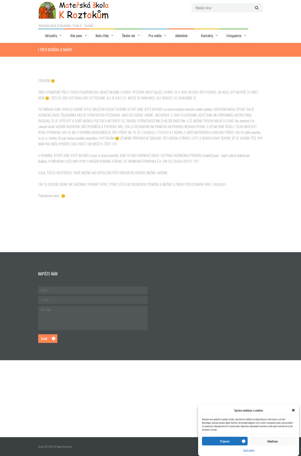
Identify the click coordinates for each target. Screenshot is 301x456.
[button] (293, 410)
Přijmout (225, 441)
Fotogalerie (234, 35)
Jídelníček (181, 35)
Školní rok (128, 35)
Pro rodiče (155, 35)
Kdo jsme (76, 35)
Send (44, 338)
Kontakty (207, 35)
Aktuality (51, 35)
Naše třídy (102, 35)
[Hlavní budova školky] (150, 398)
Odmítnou (272, 441)
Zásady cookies (248, 450)
